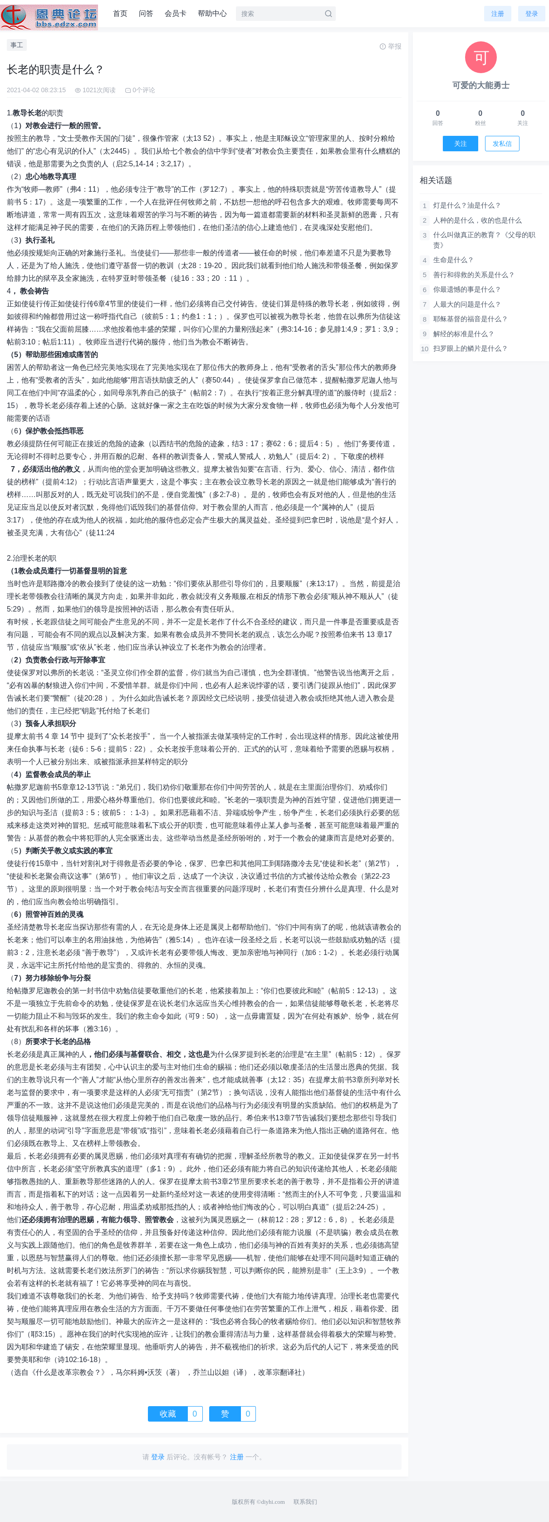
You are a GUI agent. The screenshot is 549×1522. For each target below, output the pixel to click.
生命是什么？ (453, 260)
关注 (460, 143)
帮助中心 (212, 13)
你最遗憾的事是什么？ (467, 289)
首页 (120, 13)
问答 (146, 13)
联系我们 (305, 1501)
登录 (531, 13)
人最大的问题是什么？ (467, 304)
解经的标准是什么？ (464, 334)
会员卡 (175, 13)
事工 (16, 45)
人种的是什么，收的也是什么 (477, 220)
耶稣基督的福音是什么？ (470, 319)
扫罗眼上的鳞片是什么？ (470, 348)
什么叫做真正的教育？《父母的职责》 (484, 240)
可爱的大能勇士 (481, 85)
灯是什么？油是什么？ (467, 205)
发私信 (502, 143)
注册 (497, 13)
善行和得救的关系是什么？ (474, 275)
